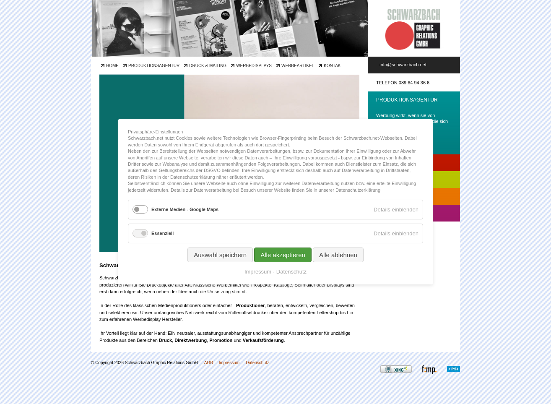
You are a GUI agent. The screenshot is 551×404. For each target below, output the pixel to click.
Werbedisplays (254, 65)
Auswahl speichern (220, 255)
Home (112, 65)
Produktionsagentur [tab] (407, 100)
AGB (208, 362)
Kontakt (333, 65)
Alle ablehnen (338, 255)
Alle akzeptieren (282, 255)
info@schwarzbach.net (402, 64)
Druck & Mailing (207, 65)
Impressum (229, 362)
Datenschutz (257, 362)
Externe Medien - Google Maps (184, 209)
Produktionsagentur (153, 65)
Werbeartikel (297, 65)
